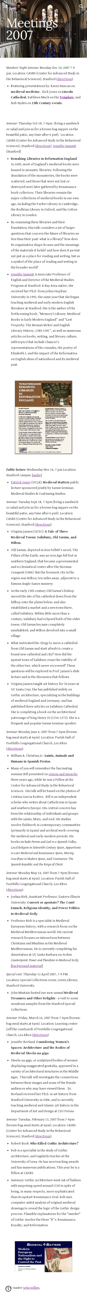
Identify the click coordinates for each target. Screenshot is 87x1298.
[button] (5, 6)
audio (37, 475)
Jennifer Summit (64, 146)
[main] (43, 29)
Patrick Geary (21, 482)
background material (27, 966)
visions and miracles (62, 774)
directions (64, 79)
